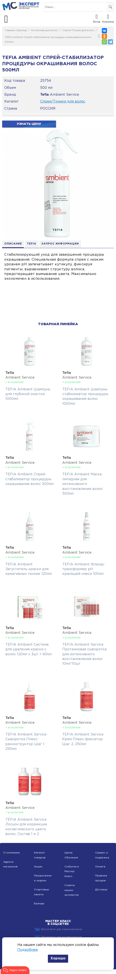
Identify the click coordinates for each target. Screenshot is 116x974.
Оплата (100, 867)
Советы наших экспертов (71, 890)
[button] (15, 970)
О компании (11, 853)
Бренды (39, 904)
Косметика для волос (44, 30)
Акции (38, 867)
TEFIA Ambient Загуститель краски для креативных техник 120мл (28, 569)
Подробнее (27, 949)
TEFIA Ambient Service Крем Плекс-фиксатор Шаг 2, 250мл (83, 739)
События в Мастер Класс (71, 872)
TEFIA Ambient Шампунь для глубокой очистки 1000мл (27, 394)
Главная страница (16, 30)
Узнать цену (29, 123)
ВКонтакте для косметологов (58, 937)
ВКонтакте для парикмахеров (58, 929)
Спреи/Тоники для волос (79, 30)
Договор (101, 890)
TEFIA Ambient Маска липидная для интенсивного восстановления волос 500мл (82, 484)
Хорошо (58, 958)
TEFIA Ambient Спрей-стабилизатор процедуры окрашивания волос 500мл (29, 479)
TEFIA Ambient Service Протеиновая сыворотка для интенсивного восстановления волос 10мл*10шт (84, 654)
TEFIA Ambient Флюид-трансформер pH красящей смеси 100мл (83, 569)
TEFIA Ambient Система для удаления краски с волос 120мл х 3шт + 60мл (28, 649)
